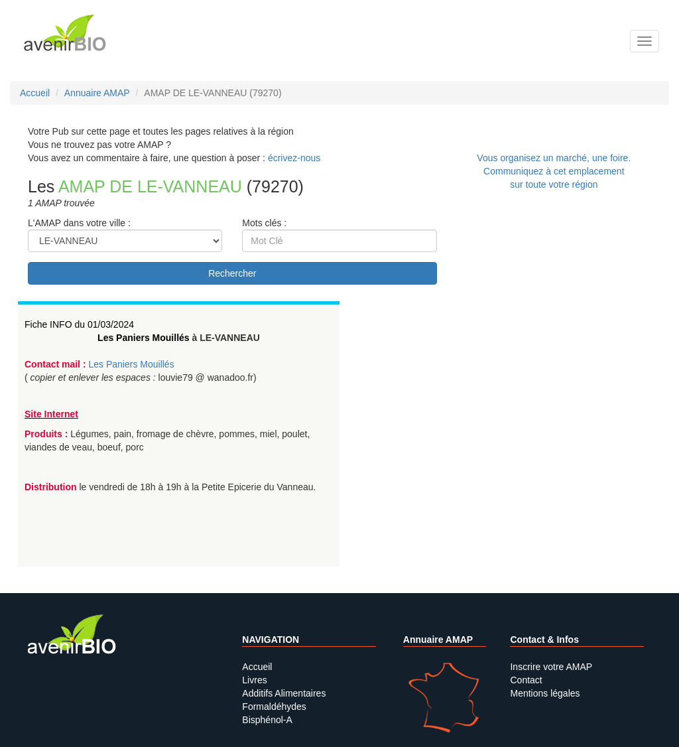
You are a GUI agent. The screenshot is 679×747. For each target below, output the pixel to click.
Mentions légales (545, 693)
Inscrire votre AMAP (551, 666)
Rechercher (232, 273)
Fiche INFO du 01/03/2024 (79, 324)
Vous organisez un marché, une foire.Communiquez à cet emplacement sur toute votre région (554, 171)
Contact (526, 680)
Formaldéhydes (274, 706)
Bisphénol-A (267, 719)
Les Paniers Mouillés (143, 337)
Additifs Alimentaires (284, 693)
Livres (254, 680)
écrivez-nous (294, 158)
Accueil (257, 666)
